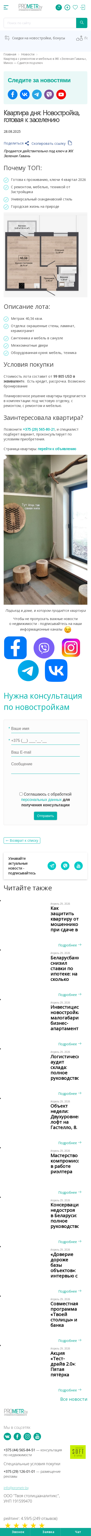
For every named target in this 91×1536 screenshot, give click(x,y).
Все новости (73, 1399)
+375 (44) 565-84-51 (33, 1452)
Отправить (45, 816)
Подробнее (69, 945)
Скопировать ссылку (52, 143)
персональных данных (41, 800)
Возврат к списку (24, 840)
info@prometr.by (16, 1487)
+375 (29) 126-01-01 (32, 1474)
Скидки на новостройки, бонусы (38, 38)
